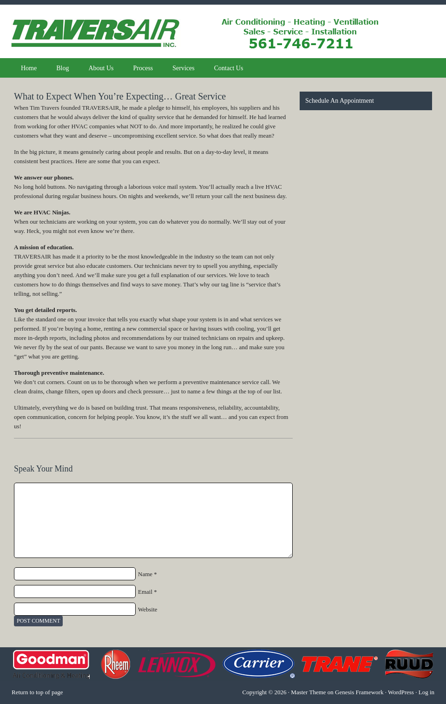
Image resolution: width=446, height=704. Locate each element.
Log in (426, 692)
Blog (62, 68)
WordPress (401, 692)
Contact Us (228, 68)
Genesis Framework (359, 692)
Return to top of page (37, 692)
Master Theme (308, 692)
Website (147, 609)
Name (145, 574)
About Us (100, 68)
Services (183, 68)
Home (29, 68)
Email (145, 591)
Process (143, 68)
